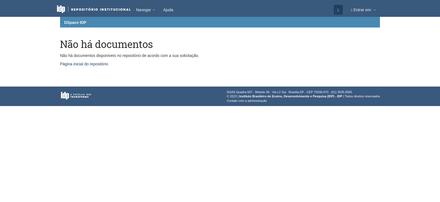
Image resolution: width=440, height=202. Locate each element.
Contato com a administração (247, 100)
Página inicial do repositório (84, 64)
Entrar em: (363, 10)
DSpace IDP (75, 22)
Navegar (145, 10)
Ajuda (168, 10)
